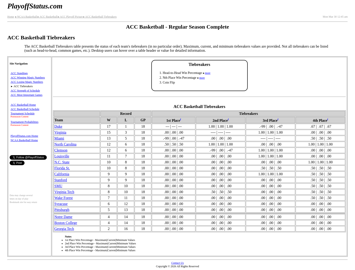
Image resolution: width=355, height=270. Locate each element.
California (61, 174)
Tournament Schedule (23, 113)
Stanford (60, 180)
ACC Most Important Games (26, 95)
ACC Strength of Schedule (25, 90)
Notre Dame (63, 217)
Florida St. (62, 168)
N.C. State (61, 162)
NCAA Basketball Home (24, 140)
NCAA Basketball (26, 16)
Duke (58, 126)
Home (10, 16)
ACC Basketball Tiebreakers (100, 16)
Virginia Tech (64, 192)
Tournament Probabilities (24, 122)
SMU (58, 186)
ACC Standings (19, 73)
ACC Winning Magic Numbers (28, 77)
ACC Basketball (47, 16)
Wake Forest (63, 198)
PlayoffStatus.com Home (24, 136)
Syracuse (61, 204)
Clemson (60, 150)
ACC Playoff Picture (70, 16)
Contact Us (177, 263)
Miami (59, 138)
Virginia (60, 132)
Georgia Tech (64, 229)
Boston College (65, 223)
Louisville (61, 156)
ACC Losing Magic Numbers (27, 82)
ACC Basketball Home (23, 104)
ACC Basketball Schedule (25, 109)
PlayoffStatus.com (34, 6)
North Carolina (65, 144)
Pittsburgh (61, 210)
